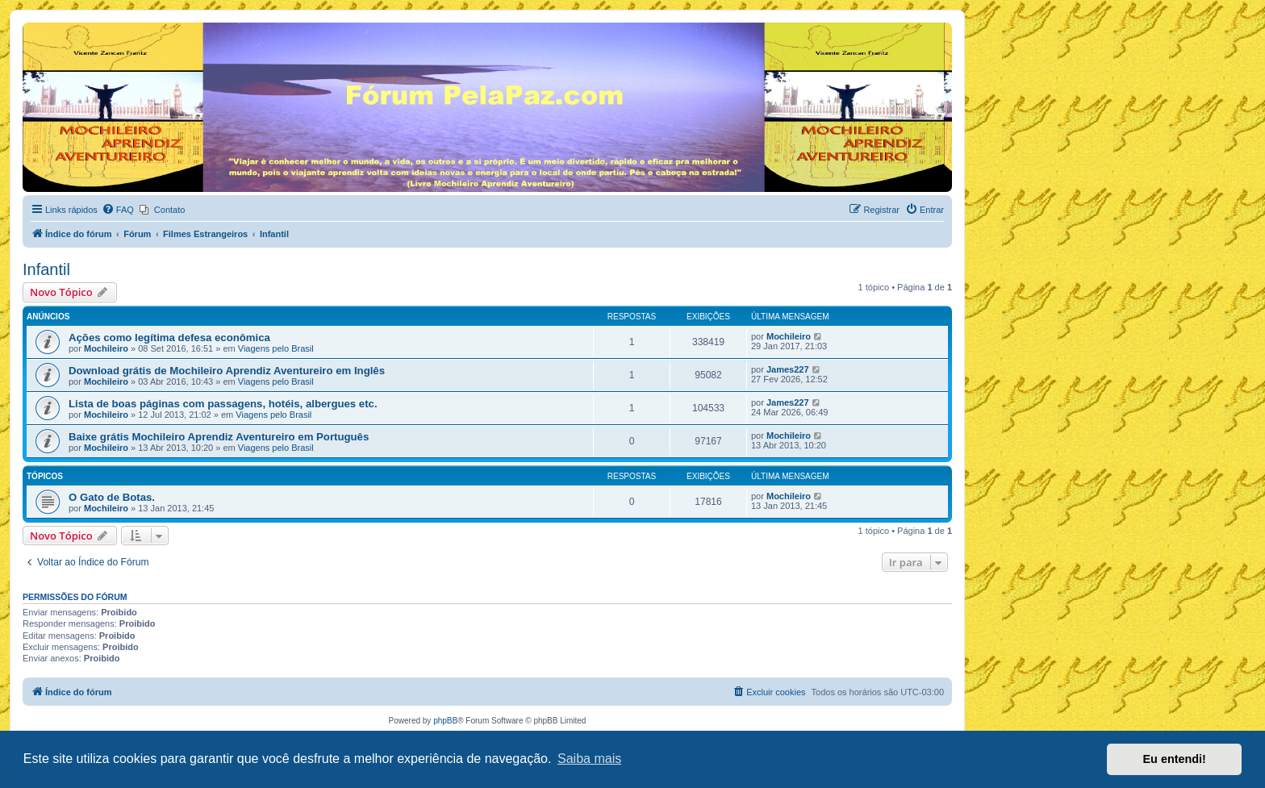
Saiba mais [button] (589, 758)
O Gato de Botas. (112, 497)
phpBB (445, 720)
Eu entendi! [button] (1174, 759)
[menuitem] (118, 209)
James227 (787, 369)
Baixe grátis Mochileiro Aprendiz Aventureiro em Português (219, 437)
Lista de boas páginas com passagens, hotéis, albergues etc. (223, 404)
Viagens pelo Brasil (276, 348)
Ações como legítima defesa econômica (169, 337)
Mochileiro (106, 348)
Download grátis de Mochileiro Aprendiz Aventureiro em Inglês (227, 371)
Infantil (46, 269)
